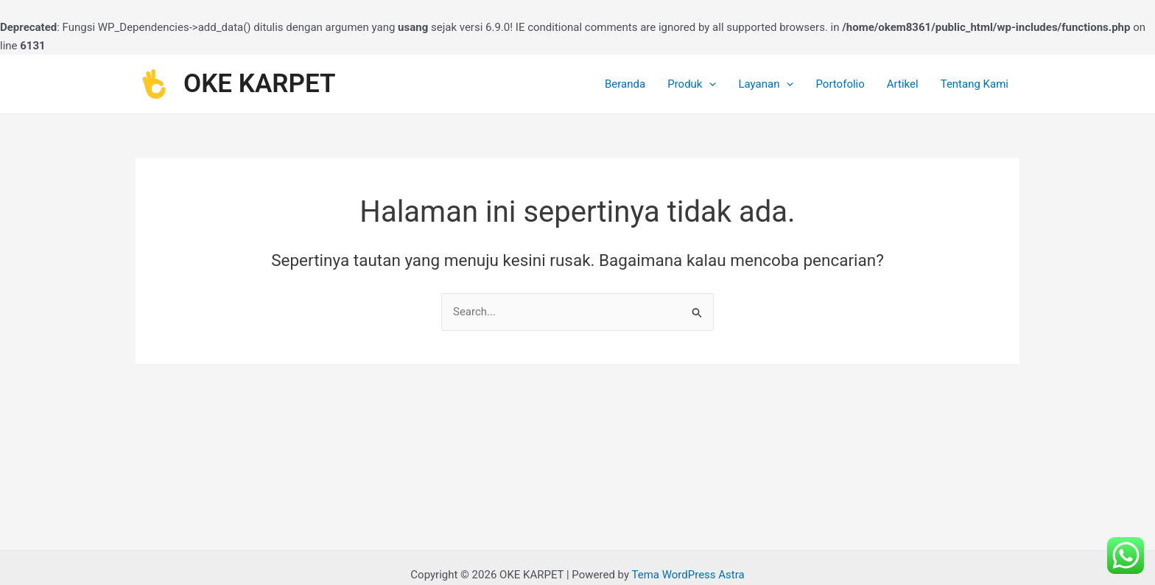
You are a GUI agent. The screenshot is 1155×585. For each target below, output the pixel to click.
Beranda (625, 84)
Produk (691, 84)
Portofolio (839, 84)
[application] (709, 84)
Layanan (765, 84)
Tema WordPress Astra (687, 574)
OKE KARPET (259, 84)
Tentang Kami (974, 84)
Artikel (903, 84)
